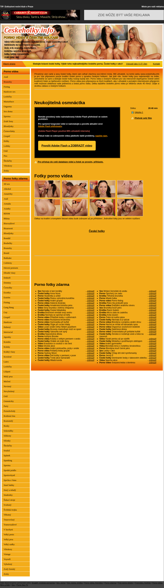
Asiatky (7, 208)
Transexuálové (10, 524)
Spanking (8, 460)
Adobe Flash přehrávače (50, 126)
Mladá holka (127, 298)
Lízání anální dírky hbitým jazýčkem (66, 327)
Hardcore (8, 322)
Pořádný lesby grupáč (66, 350)
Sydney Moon (66, 353)
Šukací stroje (9, 500)
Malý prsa (8, 376)
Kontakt (156, 64)
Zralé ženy (8, 121)
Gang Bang (9, 307)
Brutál (6, 253)
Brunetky (8, 82)
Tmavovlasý (9, 519)
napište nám (101, 136)
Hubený (7, 327)
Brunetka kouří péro (127, 308)
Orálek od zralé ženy (66, 341)
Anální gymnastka (127, 343)
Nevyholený (9, 391)
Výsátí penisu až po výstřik (127, 339)
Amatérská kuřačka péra (66, 305)
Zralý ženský (9, 569)
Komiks (7, 342)
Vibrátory (8, 165)
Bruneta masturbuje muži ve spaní (66, 329)
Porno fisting (127, 300)
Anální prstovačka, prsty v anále (66, 348)
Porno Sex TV (22, 585)
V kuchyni (8, 529)
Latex (6, 361)
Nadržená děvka (127, 329)
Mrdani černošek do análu (127, 291)
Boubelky (8, 243)
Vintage (7, 554)
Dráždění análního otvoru (127, 305)
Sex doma (8, 111)
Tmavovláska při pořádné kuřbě (127, 331)
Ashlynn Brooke (66, 336)
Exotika (7, 292)
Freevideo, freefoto (143, 583)
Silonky (7, 440)
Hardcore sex (9, 91)
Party (6, 406)
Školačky (8, 161)
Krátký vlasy (9, 352)
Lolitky (7, 146)
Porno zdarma (110, 583)
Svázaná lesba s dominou (127, 362)
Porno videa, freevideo (93, 583)
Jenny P (127, 355)
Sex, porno (60, 583)
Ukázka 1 (139, 112)
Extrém (7, 297)
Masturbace (9, 101)
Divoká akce (66, 346)
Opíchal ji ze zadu (127, 293)
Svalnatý (8, 505)
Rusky (6, 426)
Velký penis (9, 534)
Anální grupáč (66, 300)
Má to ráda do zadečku (127, 312)
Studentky (8, 495)
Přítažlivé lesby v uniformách (66, 317)
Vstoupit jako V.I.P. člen (136, 64)
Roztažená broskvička (66, 320)
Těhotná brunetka (127, 296)
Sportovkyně (9, 475)
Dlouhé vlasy (9, 273)
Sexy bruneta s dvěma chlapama (66, 308)
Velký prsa (8, 539)
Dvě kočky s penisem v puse (66, 355)
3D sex (7, 184)
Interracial (8, 332)
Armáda (7, 203)
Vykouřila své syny (66, 331)
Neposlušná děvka (66, 334)
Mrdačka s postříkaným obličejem (127, 341)
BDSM (7, 213)
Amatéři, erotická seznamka (43, 583)
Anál (6, 77)
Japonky (7, 337)
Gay (5, 312)
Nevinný (7, 386)
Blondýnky (9, 126)
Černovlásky (9, 131)
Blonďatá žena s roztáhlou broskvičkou (127, 346)
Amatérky (8, 194)
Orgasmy (8, 106)
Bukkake (8, 258)
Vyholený (8, 564)
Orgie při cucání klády (66, 324)
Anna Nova (66, 293)
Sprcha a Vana (10, 480)
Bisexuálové (9, 223)
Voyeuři (7, 559)
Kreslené (8, 356)
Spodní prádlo (10, 470)
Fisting (7, 86)
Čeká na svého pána (127, 317)
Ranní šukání (127, 310)
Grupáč (7, 136)
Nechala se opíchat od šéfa (66, 315)
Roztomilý (8, 421)
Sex (13, 585)
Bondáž (7, 238)
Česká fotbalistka (66, 310)
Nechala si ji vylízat (127, 320)
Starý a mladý (10, 490)
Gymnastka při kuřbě (66, 322)
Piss (5, 156)
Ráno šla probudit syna (127, 303)
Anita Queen (127, 315)
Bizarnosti (8, 228)
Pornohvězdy (9, 411)
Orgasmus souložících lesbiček (127, 327)
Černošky (8, 287)
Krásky (7, 347)
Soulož (7, 450)
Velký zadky (9, 544)
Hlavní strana (9, 64)
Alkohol (7, 189)
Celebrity (8, 263)
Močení (7, 381)
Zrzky (6, 170)
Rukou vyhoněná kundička (66, 298)
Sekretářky (8, 431)
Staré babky (9, 485)
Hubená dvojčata (66, 303)
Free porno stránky (126, 583)
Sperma (7, 116)
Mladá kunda (66, 360)
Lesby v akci (127, 350)
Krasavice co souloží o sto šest (66, 343)
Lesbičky (8, 96)
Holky (6, 141)
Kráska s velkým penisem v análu (66, 339)
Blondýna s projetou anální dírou (127, 322)
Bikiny (7, 218)
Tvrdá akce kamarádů (66, 358)
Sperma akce (127, 360)
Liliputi (7, 371)
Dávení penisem (11, 268)
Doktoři (7, 277)
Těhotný (7, 514)
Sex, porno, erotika (75, 583)
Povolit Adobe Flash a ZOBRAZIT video (67, 145)
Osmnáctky (9, 401)
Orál (6, 151)
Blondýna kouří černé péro (127, 348)
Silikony (7, 435)
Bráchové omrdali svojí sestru (66, 312)
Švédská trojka (10, 509)
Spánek (7, 455)
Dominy (7, 282)
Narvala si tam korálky (66, 291)
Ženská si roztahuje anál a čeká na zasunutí (127, 335)
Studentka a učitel (66, 296)
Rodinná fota (9, 416)
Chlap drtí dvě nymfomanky (127, 353)
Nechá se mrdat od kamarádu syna (127, 324)
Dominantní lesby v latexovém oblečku (127, 358)
